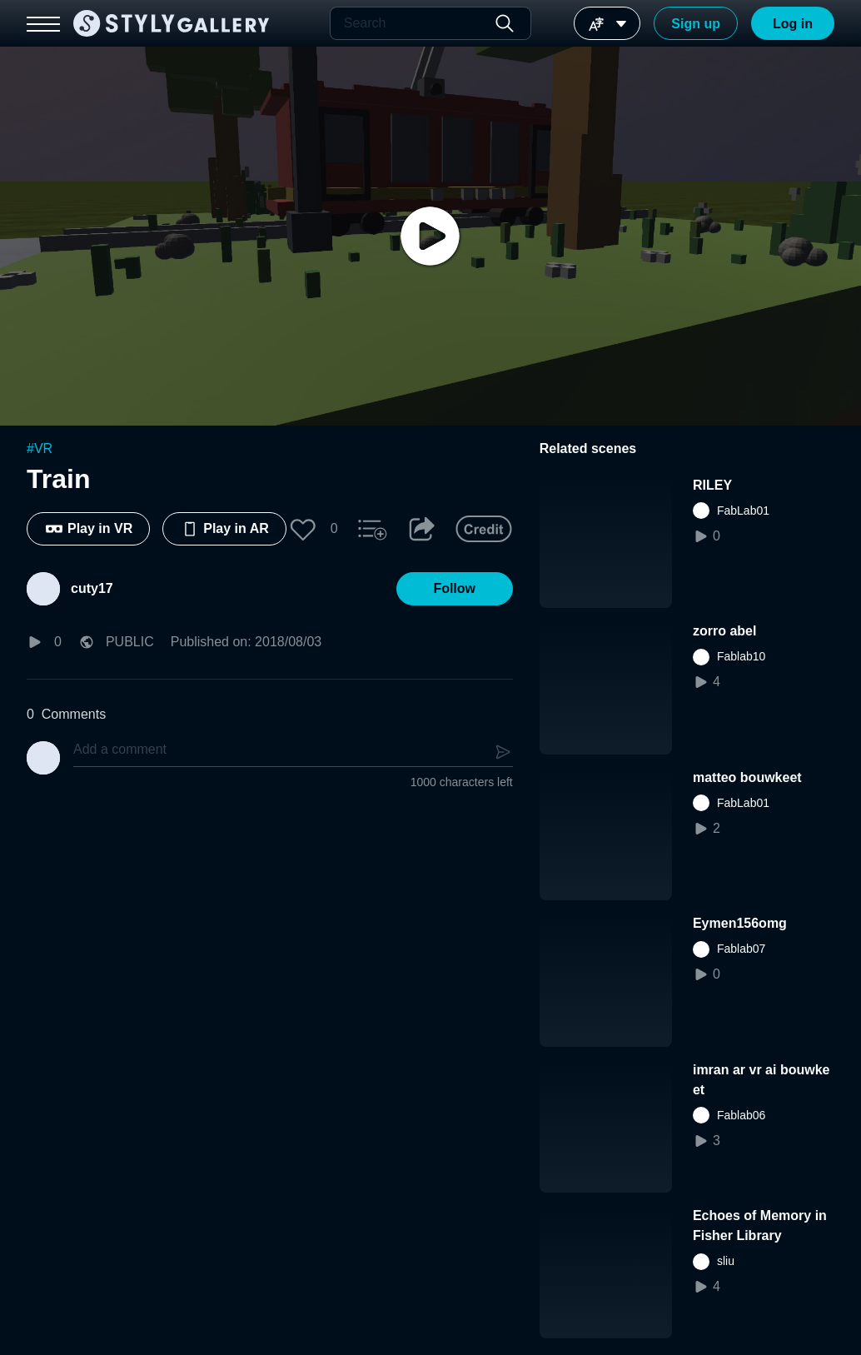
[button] (303, 528)
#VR (39, 448)
